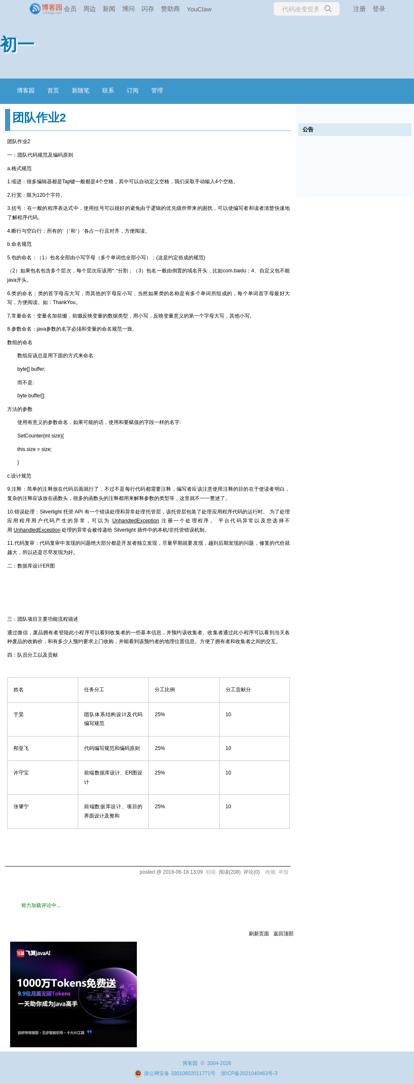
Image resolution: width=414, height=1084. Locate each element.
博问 (128, 8)
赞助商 (170, 8)
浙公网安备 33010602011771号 (174, 1073)
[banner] (34, 9)
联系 (108, 90)
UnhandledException (135, 521)
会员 (70, 8)
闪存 (148, 8)
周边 (89, 8)
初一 (17, 44)
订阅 (133, 90)
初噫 (211, 872)
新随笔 (81, 90)
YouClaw (199, 9)
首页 (53, 90)
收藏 (270, 872)
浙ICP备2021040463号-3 (249, 1073)
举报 (283, 872)
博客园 (26, 90)
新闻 (109, 8)
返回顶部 (283, 934)
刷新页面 (259, 934)
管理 (157, 90)
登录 (379, 8)
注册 (359, 8)
